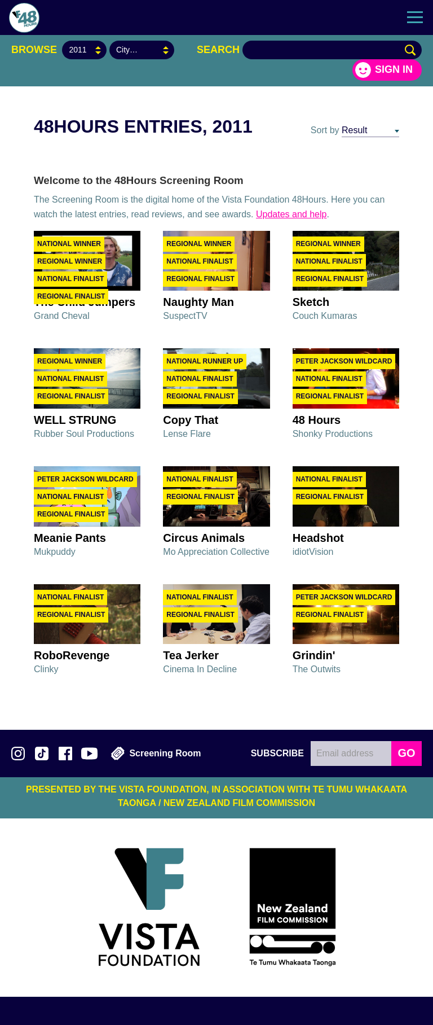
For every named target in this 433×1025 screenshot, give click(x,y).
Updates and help (291, 214)
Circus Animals (204, 538)
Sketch (311, 302)
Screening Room (156, 753)
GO (406, 753)
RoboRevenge (71, 655)
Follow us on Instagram (18, 753)
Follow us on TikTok (42, 753)
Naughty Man (198, 302)
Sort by (325, 130)
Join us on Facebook (65, 753)
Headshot (318, 538)
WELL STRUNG (75, 420)
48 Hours (317, 420)
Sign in (394, 69)
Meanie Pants (70, 538)
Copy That (190, 420)
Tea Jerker (191, 655)
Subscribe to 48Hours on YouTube (89, 753)
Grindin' (314, 655)
